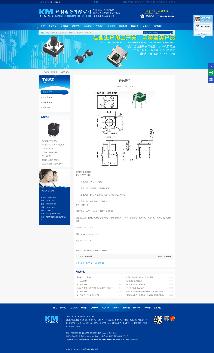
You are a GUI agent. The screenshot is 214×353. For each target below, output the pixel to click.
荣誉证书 (46, 108)
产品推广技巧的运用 (49, 152)
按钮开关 (76, 26)
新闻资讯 (135, 26)
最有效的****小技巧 (49, 141)
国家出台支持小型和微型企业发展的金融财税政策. (145, 295)
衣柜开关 (52, 26)
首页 (43, 26)
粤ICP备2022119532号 (86, 317)
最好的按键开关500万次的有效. (53, 145)
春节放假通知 (82, 291)
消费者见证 (47, 102)
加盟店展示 (64, 72)
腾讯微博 (126, 2)
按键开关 (63, 33)
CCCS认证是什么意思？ (136, 288)
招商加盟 (123, 26)
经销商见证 (47, 97)
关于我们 (146, 26)
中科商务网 (85, 349)
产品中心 (99, 26)
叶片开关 (80, 33)
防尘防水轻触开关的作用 (51, 160)
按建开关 (88, 26)
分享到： (79, 250)
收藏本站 (164, 2)
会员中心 (141, 2)
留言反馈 (172, 2)
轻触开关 (55, 33)
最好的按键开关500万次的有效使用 (140, 277)
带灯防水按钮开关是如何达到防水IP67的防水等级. (145, 291)
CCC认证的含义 (48, 148)
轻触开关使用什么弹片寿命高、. (53, 164)
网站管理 (94, 349)
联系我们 (158, 26)
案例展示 (111, 26)
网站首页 (54, 72)
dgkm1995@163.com (110, 333)
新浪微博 (133, 2)
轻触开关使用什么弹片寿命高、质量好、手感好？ (95, 288)
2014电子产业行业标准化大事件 (88, 295)
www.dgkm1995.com (86, 339)
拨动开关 (72, 33)
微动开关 (88, 33)
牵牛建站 (77, 349)
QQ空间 (86, 250)
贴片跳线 (64, 26)
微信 (105, 250)
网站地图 (156, 2)
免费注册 (149, 2)
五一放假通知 (55, 2)
